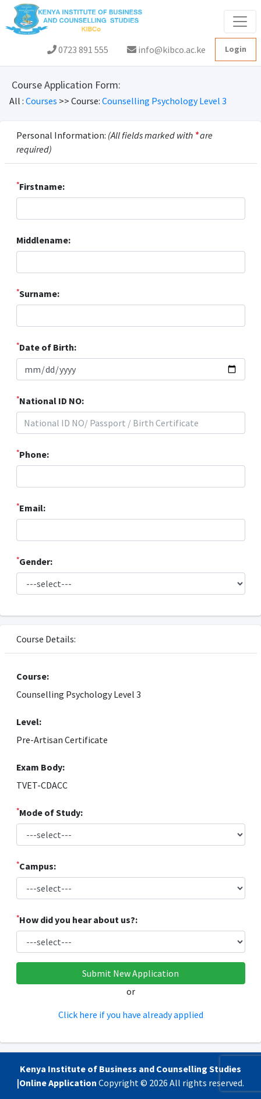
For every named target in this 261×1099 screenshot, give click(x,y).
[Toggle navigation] (240, 21)
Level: (28, 721)
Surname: (37, 293)
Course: (32, 676)
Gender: (34, 560)
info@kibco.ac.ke (166, 49)
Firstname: (40, 185)
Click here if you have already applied (130, 1014)
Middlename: (43, 240)
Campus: (36, 865)
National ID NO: (50, 400)
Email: (30, 507)
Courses (42, 101)
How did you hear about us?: (76, 919)
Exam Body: (40, 767)
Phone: (32, 453)
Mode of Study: (49, 811)
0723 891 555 (77, 49)
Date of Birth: (46, 346)
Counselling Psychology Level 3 (164, 101)
